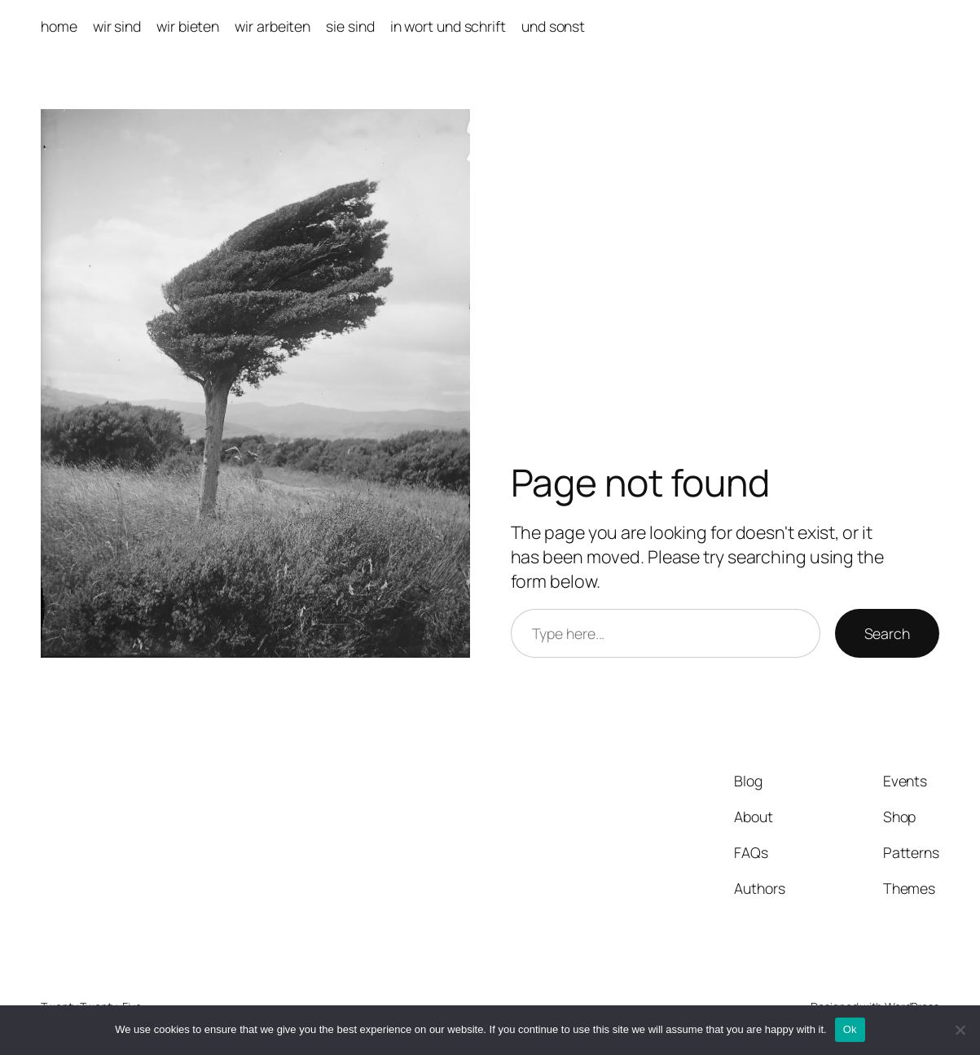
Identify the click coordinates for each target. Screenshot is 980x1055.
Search (887, 633)
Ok (850, 1029)
